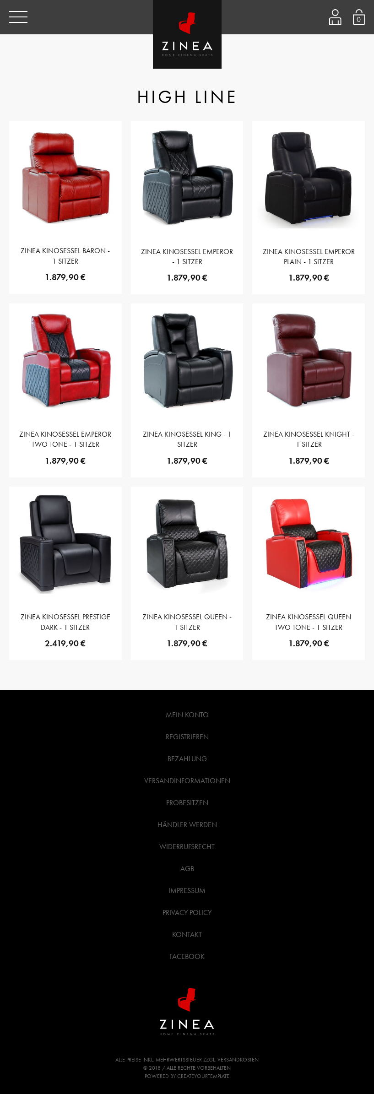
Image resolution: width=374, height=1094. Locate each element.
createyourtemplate (203, 1076)
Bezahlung (187, 759)
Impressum (187, 890)
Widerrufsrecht (187, 846)
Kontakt (187, 934)
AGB (187, 868)
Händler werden (187, 824)
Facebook (187, 956)
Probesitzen (187, 802)
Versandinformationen (187, 780)
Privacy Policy (187, 912)
